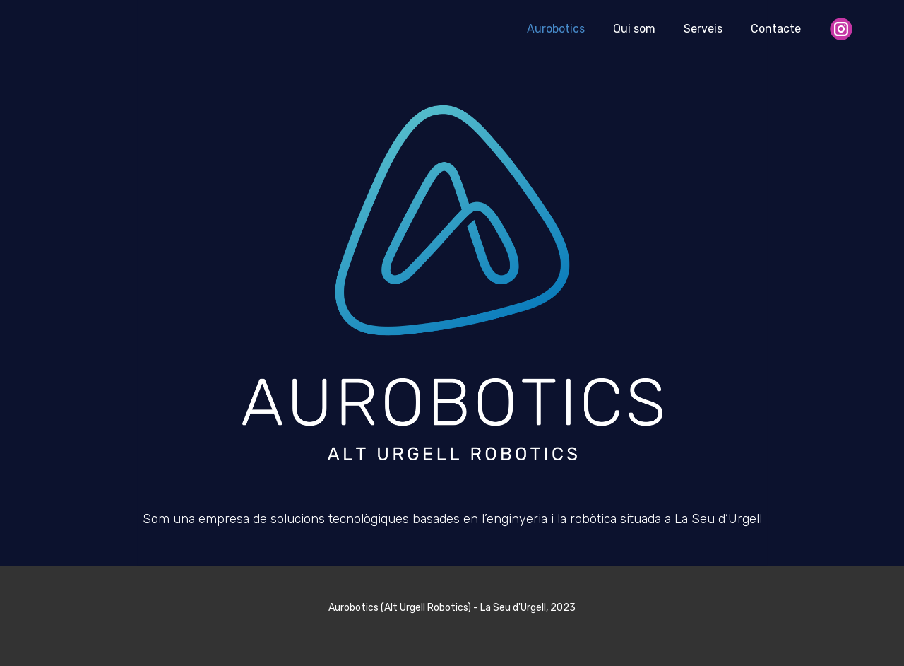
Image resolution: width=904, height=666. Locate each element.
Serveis (703, 28)
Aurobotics (556, 28)
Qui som (634, 28)
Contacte (776, 28)
